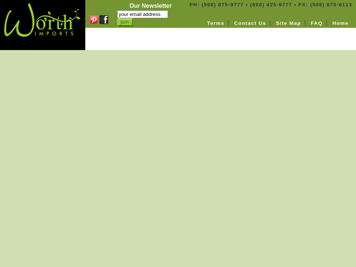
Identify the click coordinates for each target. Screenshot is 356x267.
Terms (215, 23)
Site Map (288, 23)
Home (341, 23)
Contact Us (250, 23)
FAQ (317, 23)
